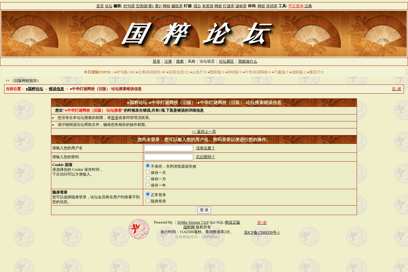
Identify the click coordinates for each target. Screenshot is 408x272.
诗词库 (271, 6)
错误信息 (56, 89)
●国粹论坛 (34, 89)
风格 (191, 61)
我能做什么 (247, 61)
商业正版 (232, 222)
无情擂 (141, 6)
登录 (156, 61)
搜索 (180, 61)
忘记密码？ (205, 157)
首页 (100, 6)
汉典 (308, 6)
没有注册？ (205, 148)
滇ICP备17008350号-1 (262, 232)
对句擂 (129, 6)
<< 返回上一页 (204, 131)
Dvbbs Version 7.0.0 (192, 222)
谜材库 (241, 6)
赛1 (151, 6)
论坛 (108, 6)
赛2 (158, 6)
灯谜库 (228, 6)
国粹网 (189, 227)
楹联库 (177, 6)
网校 (166, 6)
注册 (168, 61)
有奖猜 (208, 6)
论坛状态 (207, 61)
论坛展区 (226, 61)
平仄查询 (295, 6)
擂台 (197, 6)
